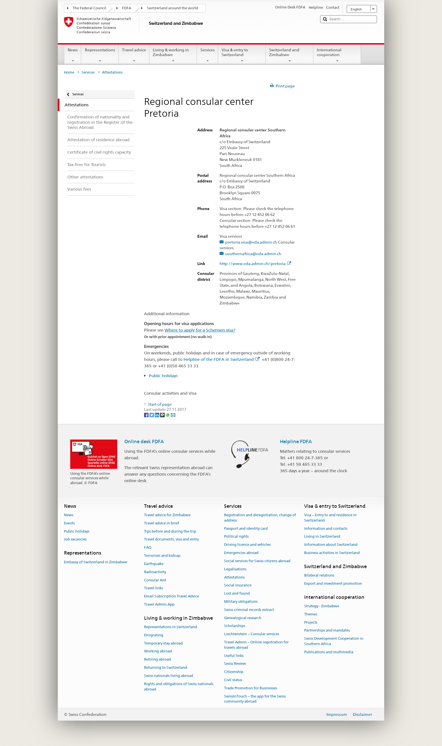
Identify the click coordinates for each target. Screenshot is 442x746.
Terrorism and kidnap (162, 555)
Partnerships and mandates (327, 630)
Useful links (234, 656)
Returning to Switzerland (165, 667)
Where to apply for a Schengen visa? (200, 330)
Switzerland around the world (172, 8)
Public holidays (163, 375)
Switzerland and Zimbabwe (289, 55)
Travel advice (134, 55)
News (73, 55)
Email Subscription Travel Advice (171, 596)
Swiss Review (235, 664)
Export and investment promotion (333, 583)
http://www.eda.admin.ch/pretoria (255, 264)
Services (207, 55)
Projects (310, 622)
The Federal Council (89, 8)
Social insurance (237, 585)
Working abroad (158, 651)
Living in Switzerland (322, 537)
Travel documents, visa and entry (171, 539)
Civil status (233, 680)
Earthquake (153, 564)
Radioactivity (155, 572)
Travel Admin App (159, 604)
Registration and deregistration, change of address (260, 517)
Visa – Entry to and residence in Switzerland (330, 517)
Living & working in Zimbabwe (173, 55)
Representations (99, 55)
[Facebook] (146, 414)
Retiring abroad (157, 659)
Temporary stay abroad (163, 643)
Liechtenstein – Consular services (251, 634)
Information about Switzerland (330, 545)
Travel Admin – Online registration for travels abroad (256, 645)
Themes (310, 614)
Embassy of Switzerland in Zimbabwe (95, 562)
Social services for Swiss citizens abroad (257, 561)
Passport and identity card (246, 528)
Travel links (153, 588)
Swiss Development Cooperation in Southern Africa (333, 641)
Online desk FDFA (144, 441)
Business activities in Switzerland (332, 553)
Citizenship (233, 672)
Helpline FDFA (296, 441)
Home (69, 72)
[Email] (173, 414)
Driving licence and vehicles (247, 545)
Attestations (234, 577)
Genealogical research (242, 618)
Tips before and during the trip (170, 531)
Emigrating (153, 635)
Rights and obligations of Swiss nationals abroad (178, 686)
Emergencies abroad (241, 553)
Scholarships (234, 626)
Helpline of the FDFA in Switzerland (222, 359)
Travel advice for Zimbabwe (167, 515)
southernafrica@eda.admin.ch (253, 254)
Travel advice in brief (161, 523)
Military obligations (241, 601)
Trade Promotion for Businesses (250, 688)
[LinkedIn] (157, 414)
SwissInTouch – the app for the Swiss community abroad (255, 699)
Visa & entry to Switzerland (242, 55)
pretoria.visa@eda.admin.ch (251, 242)
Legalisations (235, 569)
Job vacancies (75, 539)
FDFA (126, 8)
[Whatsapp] (168, 414)
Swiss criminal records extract (249, 610)
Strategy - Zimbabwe (321, 606)
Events (69, 523)
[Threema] (162, 414)
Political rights (236, 537)
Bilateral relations (319, 575)
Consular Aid (155, 580)
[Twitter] (152, 414)
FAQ (147, 548)
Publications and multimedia (328, 652)
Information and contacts (325, 528)
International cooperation (337, 55)
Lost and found (237, 593)
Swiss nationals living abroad (168, 676)
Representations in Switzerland (170, 627)
